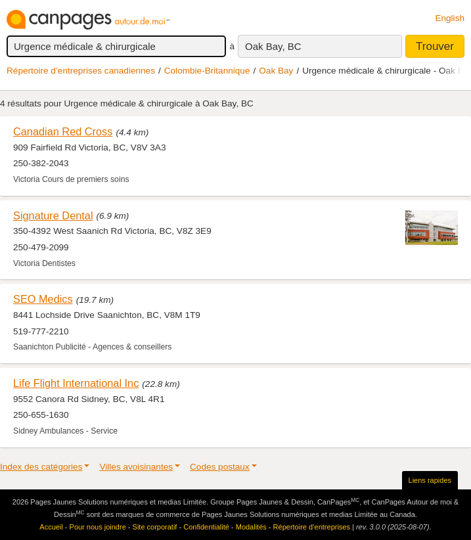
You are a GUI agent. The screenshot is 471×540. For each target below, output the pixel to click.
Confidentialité (206, 527)
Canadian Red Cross (62, 131)
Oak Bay (276, 71)
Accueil (50, 527)
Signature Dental (53, 215)
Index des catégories (41, 467)
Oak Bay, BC (273, 46)
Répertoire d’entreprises (311, 527)
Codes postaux (220, 467)
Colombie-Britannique (207, 71)
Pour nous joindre (98, 527)
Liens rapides (430, 480)
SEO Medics (43, 299)
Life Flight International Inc (76, 383)
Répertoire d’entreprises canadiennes (81, 71)
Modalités (251, 527)
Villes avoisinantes (136, 467)
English (449, 18)
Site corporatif (155, 527)
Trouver (435, 46)
